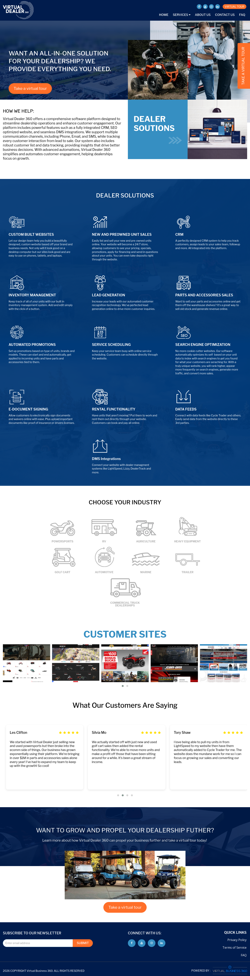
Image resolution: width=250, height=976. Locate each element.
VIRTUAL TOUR (234, 6)
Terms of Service (234, 947)
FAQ (242, 15)
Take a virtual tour (30, 88)
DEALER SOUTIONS (158, 129)
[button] (122, 686)
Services (181, 15)
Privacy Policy (237, 940)
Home (163, 15)
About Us (203, 15)
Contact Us (225, 15)
